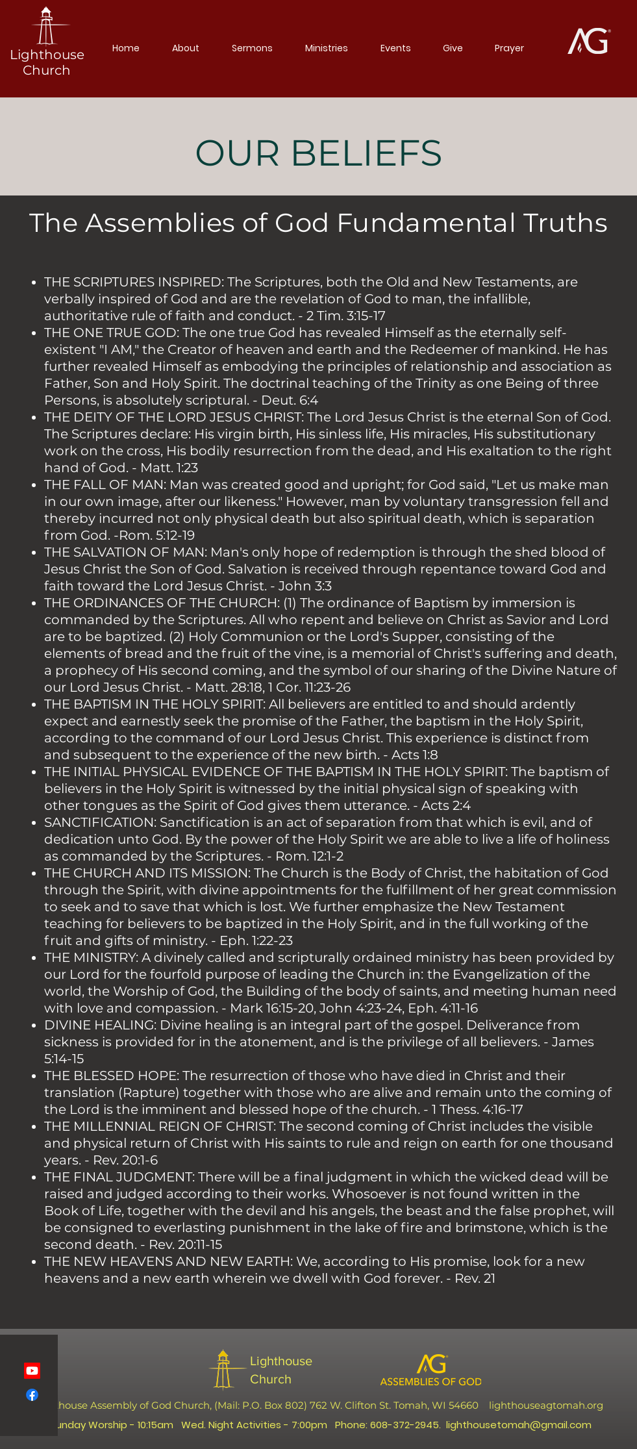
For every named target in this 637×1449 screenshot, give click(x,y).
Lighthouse (281, 1361)
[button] (186, 48)
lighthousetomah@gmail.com (519, 1424)
